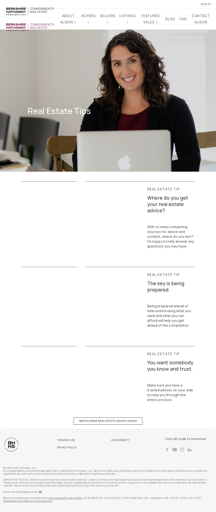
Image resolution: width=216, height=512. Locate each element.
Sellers (107, 15)
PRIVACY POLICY (67, 447)
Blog (170, 19)
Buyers (89, 15)
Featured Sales (150, 18)
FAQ (183, 19)
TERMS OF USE (66, 440)
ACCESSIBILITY (120, 440)
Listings (128, 15)
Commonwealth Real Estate (65, 498)
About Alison (67, 18)
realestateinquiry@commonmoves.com (28, 501)
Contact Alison (201, 18)
